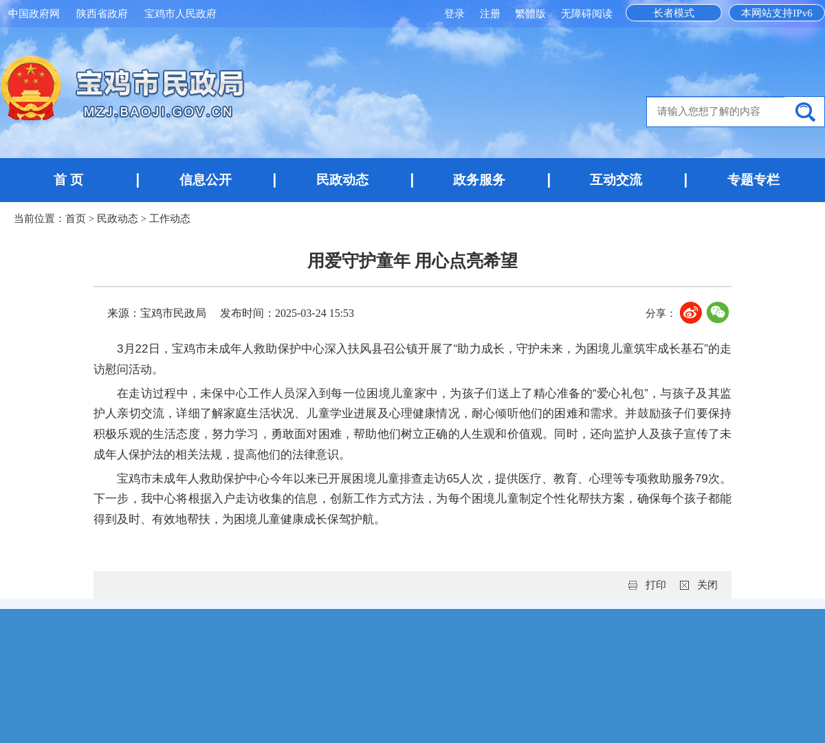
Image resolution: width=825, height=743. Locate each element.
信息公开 (205, 180)
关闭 (707, 584)
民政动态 (342, 180)
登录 (456, 13)
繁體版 (530, 13)
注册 (491, 13)
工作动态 (169, 218)
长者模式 (673, 13)
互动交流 (616, 180)
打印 (656, 584)
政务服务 (479, 180)
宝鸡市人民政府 (180, 13)
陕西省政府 (102, 13)
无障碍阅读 (587, 13)
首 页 (68, 180)
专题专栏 (753, 180)
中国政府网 (34, 13)
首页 (75, 218)
